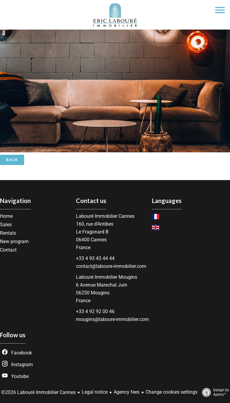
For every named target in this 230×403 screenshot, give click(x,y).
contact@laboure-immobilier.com (111, 266)
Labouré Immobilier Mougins (106, 277)
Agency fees (127, 392)
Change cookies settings (171, 392)
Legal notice (95, 392)
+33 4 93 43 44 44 (95, 258)
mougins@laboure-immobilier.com (112, 319)
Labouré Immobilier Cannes (105, 216)
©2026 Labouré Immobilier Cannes (38, 392)
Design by (214, 392)
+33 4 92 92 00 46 (95, 311)
